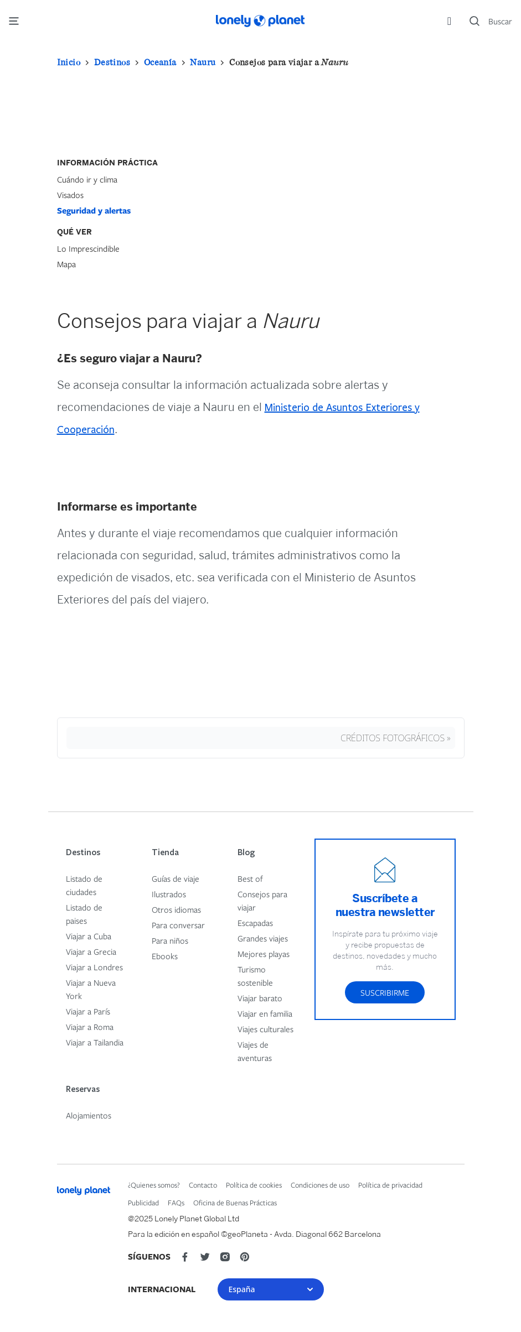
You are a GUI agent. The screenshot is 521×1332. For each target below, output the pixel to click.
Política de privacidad (390, 1185)
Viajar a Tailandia (94, 1042)
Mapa (66, 263)
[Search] (491, 21)
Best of (250, 878)
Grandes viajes (263, 938)
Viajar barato (260, 997)
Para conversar (178, 924)
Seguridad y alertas (94, 210)
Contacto (203, 1185)
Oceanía (160, 61)
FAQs (176, 1203)
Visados (70, 194)
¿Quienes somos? (154, 1185)
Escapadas (255, 922)
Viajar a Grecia (91, 951)
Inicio (68, 61)
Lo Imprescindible (88, 248)
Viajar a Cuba (88, 935)
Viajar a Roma (90, 1026)
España (271, 1289)
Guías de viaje (175, 878)
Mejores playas (264, 953)
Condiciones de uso (320, 1185)
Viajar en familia (265, 1013)
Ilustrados (169, 893)
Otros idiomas (176, 909)
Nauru (202, 61)
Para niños (170, 940)
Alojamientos (88, 1115)
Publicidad (143, 1203)
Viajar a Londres (94, 966)
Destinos (112, 61)
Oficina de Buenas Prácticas (235, 1203)
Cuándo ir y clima (87, 179)
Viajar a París (88, 1011)
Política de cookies (254, 1185)
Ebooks (165, 955)
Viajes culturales (265, 1028)
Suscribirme (384, 992)
